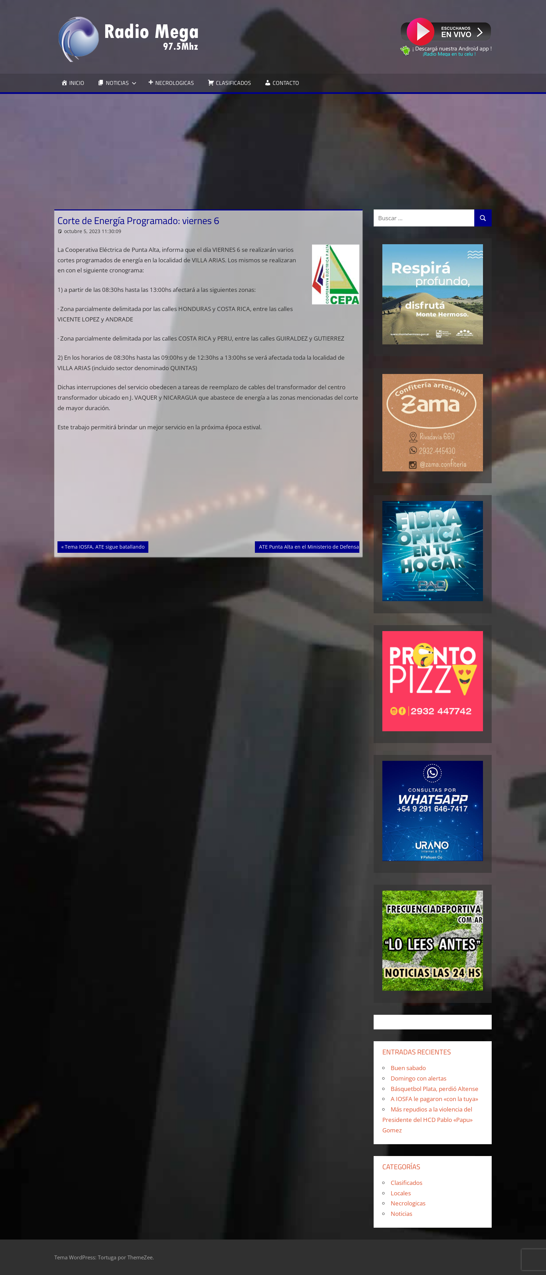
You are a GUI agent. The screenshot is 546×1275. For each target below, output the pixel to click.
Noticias (401, 1214)
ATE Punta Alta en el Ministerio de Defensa (309, 546)
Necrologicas (408, 1203)
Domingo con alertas (418, 1078)
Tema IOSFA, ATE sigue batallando (104, 546)
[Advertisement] (273, 146)
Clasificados (406, 1183)
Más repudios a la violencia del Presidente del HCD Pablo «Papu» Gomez (427, 1119)
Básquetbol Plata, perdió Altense (434, 1089)
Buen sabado (408, 1068)
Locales (401, 1193)
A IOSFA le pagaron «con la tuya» (434, 1099)
